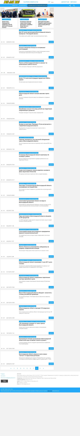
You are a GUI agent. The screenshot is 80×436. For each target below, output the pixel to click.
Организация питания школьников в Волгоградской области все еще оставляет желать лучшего (35, 339)
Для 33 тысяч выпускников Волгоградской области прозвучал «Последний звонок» (35, 33)
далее (51, 42)
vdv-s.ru (50, 391)
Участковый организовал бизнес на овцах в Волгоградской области (32, 201)
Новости (14, 5)
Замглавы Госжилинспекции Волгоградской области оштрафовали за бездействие (35, 186)
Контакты (3, 375)
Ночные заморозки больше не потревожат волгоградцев (32, 48)
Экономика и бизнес (24, 107)
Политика (22, 122)
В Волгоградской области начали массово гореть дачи (34, 94)
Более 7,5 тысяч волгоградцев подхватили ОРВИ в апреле (34, 79)
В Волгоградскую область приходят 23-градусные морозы (34, 308)
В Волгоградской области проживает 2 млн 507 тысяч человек (35, 262)
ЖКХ (21, 137)
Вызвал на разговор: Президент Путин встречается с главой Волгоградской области (35, 124)
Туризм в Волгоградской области (37, 5)
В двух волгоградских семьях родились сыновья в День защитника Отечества (34, 170)
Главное (28, 30)
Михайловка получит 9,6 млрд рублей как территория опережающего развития (35, 109)
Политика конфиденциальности (8, 377)
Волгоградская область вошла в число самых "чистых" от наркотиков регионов (33, 354)
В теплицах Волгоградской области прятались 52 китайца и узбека (34, 155)
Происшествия (23, 61)
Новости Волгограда (36, 30)
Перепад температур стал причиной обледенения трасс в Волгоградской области (34, 140)
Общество (22, 30)
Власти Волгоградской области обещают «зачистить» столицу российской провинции (35, 293)
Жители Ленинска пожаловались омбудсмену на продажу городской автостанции (34, 247)
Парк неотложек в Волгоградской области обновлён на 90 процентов (35, 216)
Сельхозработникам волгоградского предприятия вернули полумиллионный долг (34, 232)
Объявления (22, 5)
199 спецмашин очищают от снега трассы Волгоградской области (32, 324)
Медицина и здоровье (25, 76)
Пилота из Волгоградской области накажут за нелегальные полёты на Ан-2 (33, 63)
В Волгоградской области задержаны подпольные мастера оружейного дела (34, 278)
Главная (3, 374)
